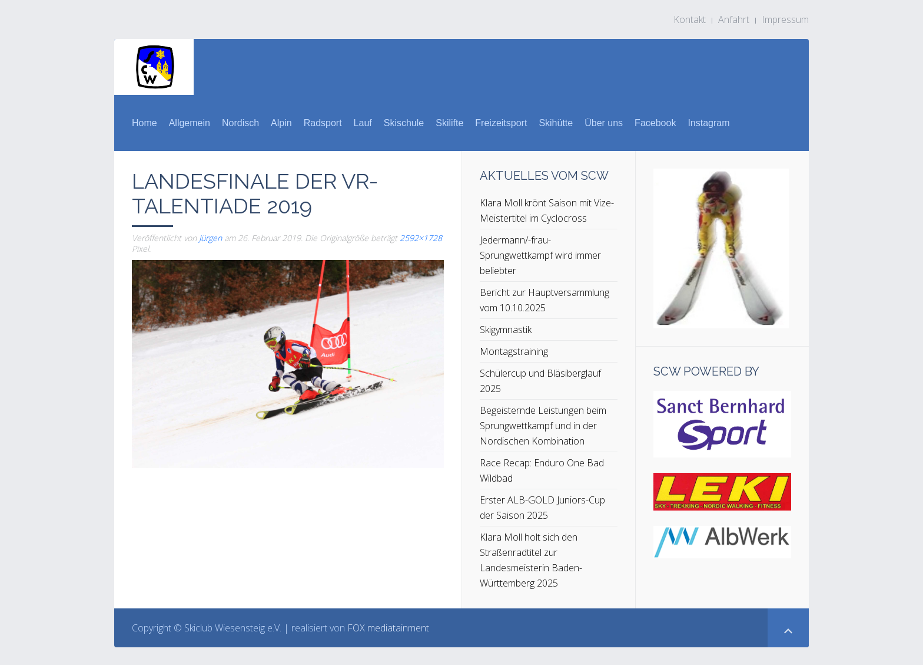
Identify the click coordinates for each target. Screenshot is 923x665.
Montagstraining (514, 351)
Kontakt (689, 19)
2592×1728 (421, 237)
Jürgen (210, 237)
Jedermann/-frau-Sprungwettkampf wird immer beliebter (540, 255)
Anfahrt (733, 19)
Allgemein (189, 123)
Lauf (363, 123)
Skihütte (556, 123)
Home (144, 123)
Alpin (281, 123)
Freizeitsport (501, 123)
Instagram (708, 123)
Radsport (323, 123)
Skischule (404, 123)
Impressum (785, 19)
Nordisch (240, 123)
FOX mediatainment (388, 627)
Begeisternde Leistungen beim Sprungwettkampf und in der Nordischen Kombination (543, 425)
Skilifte (449, 123)
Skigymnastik (506, 329)
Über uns (604, 123)
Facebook (655, 123)
